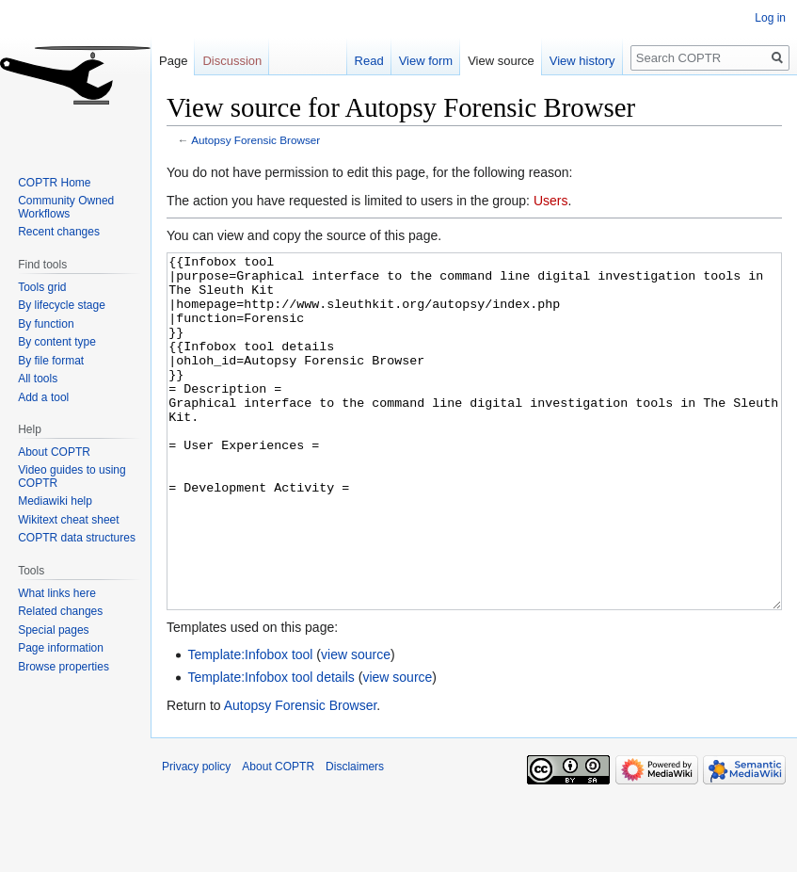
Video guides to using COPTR (72, 476)
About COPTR (54, 452)
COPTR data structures (76, 537)
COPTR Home (54, 182)
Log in (770, 17)
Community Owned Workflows (66, 207)
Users (551, 200)
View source (501, 61)
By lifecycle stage (61, 305)
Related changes (60, 611)
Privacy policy (196, 837)
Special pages (53, 630)
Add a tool (43, 397)
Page (173, 61)
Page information (61, 647)
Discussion (232, 61)
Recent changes (59, 231)
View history (582, 61)
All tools (37, 378)
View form (426, 61)
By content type (57, 341)
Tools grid (42, 287)
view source (356, 725)
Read (369, 61)
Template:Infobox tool (249, 725)
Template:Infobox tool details (270, 747)
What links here (57, 593)
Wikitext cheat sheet (68, 519)
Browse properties (63, 666)
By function (45, 324)
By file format (51, 360)
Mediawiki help (55, 501)
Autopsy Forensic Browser (255, 140)
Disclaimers (355, 837)
